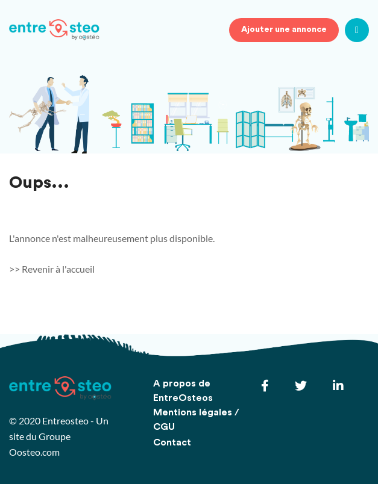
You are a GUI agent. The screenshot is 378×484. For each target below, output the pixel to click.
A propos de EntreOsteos (183, 391)
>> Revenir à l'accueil (52, 269)
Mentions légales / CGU (196, 420)
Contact (172, 442)
